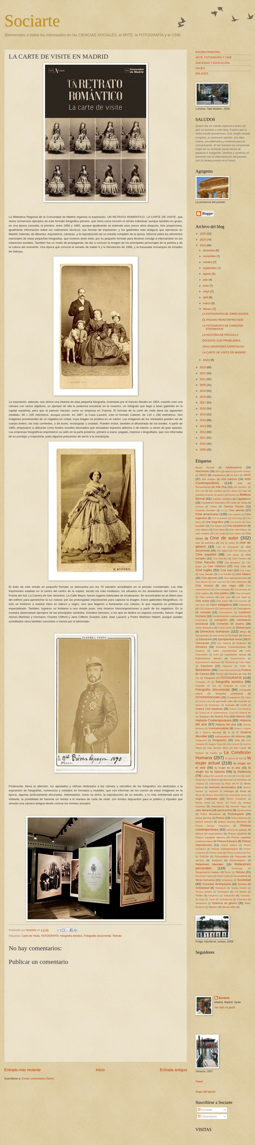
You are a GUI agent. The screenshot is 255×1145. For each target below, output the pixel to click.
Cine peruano (240, 589)
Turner (212, 899)
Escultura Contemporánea (231, 647)
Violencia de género (224, 903)
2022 (203, 373)
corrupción (220, 619)
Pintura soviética (235, 853)
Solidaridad (202, 887)
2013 (203, 426)
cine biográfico (214, 522)
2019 (203, 390)
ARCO (203, 475)
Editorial (247, 635)
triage (202, 899)
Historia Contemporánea (213, 720)
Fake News (245, 662)
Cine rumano (207, 597)
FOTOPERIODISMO (208, 697)
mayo (206, 291)
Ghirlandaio (214, 705)
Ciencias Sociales (205, 510)
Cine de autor (224, 537)
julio (205, 279)
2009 (203, 449)
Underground (226, 899)
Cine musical (204, 585)
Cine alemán (237, 510)
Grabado (230, 705)
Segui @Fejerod (205, 1091)
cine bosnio (235, 522)
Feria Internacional (228, 670)
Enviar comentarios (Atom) (38, 1078)
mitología (229, 791)
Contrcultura (201, 620)
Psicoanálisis (222, 856)
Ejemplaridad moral (230, 639)
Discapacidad (202, 635)
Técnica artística (204, 892)
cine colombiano (238, 529)
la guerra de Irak (234, 758)
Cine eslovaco (240, 551)
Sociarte (32, 20)
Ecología (233, 635)
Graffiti (243, 705)
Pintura (220, 817)
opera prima (224, 810)
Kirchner (200, 753)
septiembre (210, 268)
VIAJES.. (201, 68)
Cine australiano (220, 518)
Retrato (117, 935)
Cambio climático (222, 499)
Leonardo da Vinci (223, 776)
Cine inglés (204, 570)
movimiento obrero (238, 795)
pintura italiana (229, 845)
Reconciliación (237, 860)
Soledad (242, 884)
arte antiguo (208, 479)
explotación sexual (235, 654)
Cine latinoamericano (235, 578)
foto (197, 678)
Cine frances (239, 558)
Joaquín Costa (215, 744)
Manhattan (242, 780)
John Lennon (232, 744)
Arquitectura (218, 475)
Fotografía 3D (203, 682)
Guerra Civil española (209, 708)
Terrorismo (223, 891)
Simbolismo (227, 880)
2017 (203, 402)
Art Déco (234, 475)
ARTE (247, 475)
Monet (199, 795)
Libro (238, 776)
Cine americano (207, 514)
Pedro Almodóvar (211, 814)
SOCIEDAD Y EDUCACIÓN (213, 62)
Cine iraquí (245, 570)
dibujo (243, 631)
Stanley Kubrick (239, 888)
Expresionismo (238, 658)
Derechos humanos (214, 631)
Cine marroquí (219, 582)
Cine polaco (202, 593)
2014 (203, 420)
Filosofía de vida (237, 674)
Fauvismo (227, 666)
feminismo (203, 670)
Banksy (232, 495)
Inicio (100, 1070)
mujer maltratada (206, 798)
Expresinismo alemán (208, 658)
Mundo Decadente (236, 799)
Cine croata (219, 533)
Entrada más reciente (22, 1070)
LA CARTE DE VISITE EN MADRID (224, 352)
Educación (205, 639)
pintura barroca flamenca (232, 821)
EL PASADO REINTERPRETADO (222, 319)
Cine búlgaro (216, 526)
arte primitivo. (240, 487)
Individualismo (223, 736)
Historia (240, 716)
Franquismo (233, 697)
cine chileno (202, 529)
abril (206, 297)
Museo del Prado (226, 803)
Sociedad (244, 880)
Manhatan (228, 780)
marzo (207, 303)
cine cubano (235, 533)
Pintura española (237, 833)
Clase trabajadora (221, 604)
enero (207, 359)
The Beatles (241, 892)
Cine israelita (224, 574)
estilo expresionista (225, 650)
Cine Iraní (227, 570)
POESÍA (204, 856)
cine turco (200, 605)
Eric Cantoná (224, 643)
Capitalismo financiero (213, 502)
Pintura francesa (227, 841)
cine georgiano (232, 562)
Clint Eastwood (206, 608)
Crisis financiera (204, 627)
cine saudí (241, 597)
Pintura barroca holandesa (212, 826)
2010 (203, 443)
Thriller (199, 895)
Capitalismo (244, 498)
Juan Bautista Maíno (217, 748)
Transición (229, 895)
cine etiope (233, 555)
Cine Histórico (217, 566)
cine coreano (203, 533)
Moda (243, 791)
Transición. (245, 895)
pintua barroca (203, 818)
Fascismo (206, 666)
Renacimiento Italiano (208, 872)
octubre (208, 262)
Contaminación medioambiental (229, 616)
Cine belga (237, 518)
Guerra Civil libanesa (240, 709)
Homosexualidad (218, 728)
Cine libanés (202, 582)
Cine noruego (222, 589)
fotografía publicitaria (229, 693)
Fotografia (209, 678)
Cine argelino (234, 514)
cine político (221, 593)
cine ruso (225, 597)
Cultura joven (225, 628)
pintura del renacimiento (209, 833)
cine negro (229, 585)
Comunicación (226, 612)
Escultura (201, 646)
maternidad (214, 783)
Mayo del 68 (232, 783)
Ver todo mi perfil (224, 1007)
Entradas (205, 1109)
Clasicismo (245, 604)
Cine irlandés (206, 574)
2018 (203, 396)
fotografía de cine (206, 686)
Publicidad (240, 856)
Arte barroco (229, 479)
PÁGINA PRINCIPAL (208, 52)
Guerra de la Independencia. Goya (216, 713)
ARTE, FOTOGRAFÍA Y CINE (214, 57)
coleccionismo (225, 608)
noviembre (210, 256)
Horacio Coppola (242, 728)
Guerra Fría (221, 716)
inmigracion (201, 740)
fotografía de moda (235, 686)
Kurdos (213, 753)
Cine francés (205, 562)
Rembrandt (236, 868)
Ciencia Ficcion (234, 506)
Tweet (199, 1081)
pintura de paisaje (237, 830)
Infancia (240, 736)
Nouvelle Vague (239, 806)
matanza (200, 783)
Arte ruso (200, 491)
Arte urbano (232, 491)
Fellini (243, 666)
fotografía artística (71, 935)
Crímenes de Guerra (230, 623)
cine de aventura (205, 543)
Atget (244, 491)
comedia (205, 612)
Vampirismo (201, 903)
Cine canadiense (236, 525)
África (218, 471)
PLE (249, 853)
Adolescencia (233, 467)
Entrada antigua (173, 1070)
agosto (207, 273)
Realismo (217, 860)
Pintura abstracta (239, 818)
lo (206, 780)
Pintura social (215, 853)
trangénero (213, 895)
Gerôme (199, 705)
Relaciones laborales (209, 864)
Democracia (243, 627)
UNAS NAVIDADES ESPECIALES (223, 346)
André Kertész (244, 471)
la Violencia (242, 771)
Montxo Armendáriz (215, 795)
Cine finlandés (220, 558)
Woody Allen (229, 907)
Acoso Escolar (205, 467)
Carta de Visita (31, 935)
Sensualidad (240, 876)
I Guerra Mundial (210, 732)
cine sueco (222, 601)
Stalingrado (220, 888)
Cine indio (240, 566)
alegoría (229, 471)
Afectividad (202, 471)
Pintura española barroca (210, 837)
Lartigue (206, 776)
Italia (237, 740)
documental (218, 635)
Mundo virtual (203, 803)
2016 (203, 408)
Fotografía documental (97, 935)
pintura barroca (204, 821)
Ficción (220, 674)
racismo (200, 860)
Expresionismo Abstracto (208, 662)
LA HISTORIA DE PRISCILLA (220, 334)
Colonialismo (244, 608)
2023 (203, 367)
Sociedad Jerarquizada (217, 884)
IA (229, 732)
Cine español (206, 554)
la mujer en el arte (227, 767)
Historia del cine (225, 724)
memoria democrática (222, 787)
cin (222, 510)
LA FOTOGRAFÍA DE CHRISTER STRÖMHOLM (222, 327)
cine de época (227, 543)
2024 (203, 245)
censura (199, 506)
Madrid (215, 779)
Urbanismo (242, 899)
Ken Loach (240, 748)
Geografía (242, 701)
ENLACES (202, 73)
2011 (203, 437)
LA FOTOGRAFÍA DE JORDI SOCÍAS (225, 313)
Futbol (248, 697)
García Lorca (205, 701)
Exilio (216, 655)
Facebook (229, 662)
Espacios (200, 651)
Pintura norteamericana (224, 849)
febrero (207, 309)
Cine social (202, 600)
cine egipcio (223, 551)
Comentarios (207, 1116)
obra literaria (203, 810)
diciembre (209, 250)
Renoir (228, 872)
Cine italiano (243, 574)
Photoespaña (236, 814)
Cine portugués (243, 593)
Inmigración (219, 740)
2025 (203, 239)
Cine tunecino (240, 601)
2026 (203, 233)
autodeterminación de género (210, 495)
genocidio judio (224, 701)
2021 (203, 379)
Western (213, 907)
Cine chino (219, 529)
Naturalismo (217, 806)
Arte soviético (215, 491)
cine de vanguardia (228, 547)
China (213, 506)
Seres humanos (205, 880)
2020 (203, 384)
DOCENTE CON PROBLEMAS (221, 340)
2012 (203, 432)
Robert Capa (223, 876)
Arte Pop (221, 487)
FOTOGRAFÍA (50, 935)
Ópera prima (244, 810)
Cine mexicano (238, 582)
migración (213, 791)
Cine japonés (209, 577)
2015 (203, 414)
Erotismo (241, 643)
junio (206, 285)
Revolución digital (204, 876)
